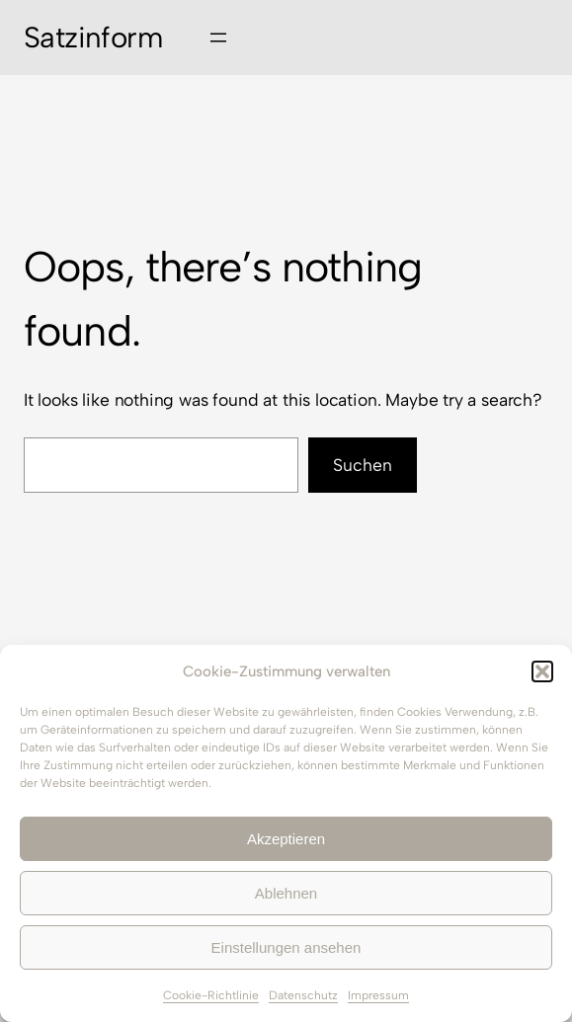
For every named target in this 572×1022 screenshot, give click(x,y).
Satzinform (93, 37)
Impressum (378, 995)
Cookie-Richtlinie (211, 995)
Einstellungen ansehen (286, 947)
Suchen (362, 464)
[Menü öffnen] (218, 37)
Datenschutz (303, 995)
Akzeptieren (286, 838)
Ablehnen (286, 893)
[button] (542, 671)
